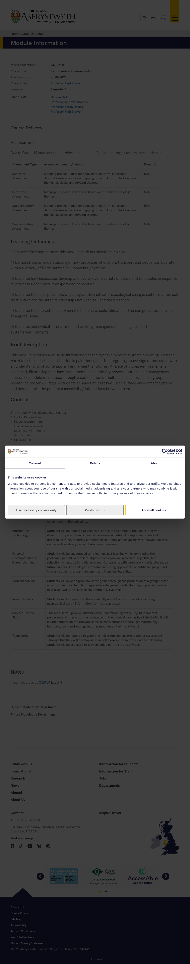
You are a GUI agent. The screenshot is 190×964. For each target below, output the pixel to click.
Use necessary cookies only (36, 510)
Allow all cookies (154, 510)
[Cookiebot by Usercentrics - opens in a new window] (164, 451)
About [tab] (155, 463)
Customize (95, 510)
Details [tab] (95, 463)
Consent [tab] (35, 463)
